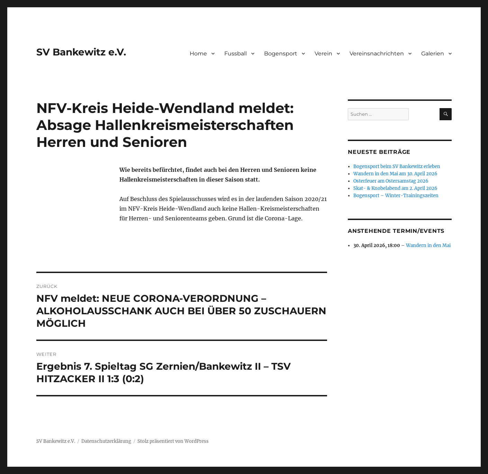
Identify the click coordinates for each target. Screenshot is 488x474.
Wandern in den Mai (428, 245)
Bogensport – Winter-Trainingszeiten (396, 196)
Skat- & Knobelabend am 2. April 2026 (395, 188)
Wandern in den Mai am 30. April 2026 (395, 174)
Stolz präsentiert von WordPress (173, 441)
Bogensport (280, 53)
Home (198, 53)
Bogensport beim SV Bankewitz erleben (396, 166)
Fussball (235, 53)
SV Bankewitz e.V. (81, 52)
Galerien (432, 53)
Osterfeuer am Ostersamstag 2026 (390, 181)
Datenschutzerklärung (106, 441)
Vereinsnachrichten (377, 53)
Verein (323, 53)
